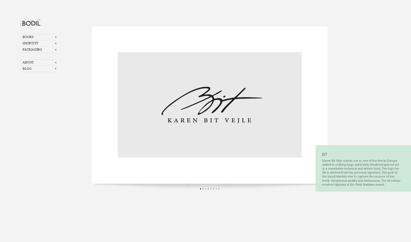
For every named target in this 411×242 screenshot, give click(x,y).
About (28, 62)
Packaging (32, 49)
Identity (30, 43)
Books (28, 37)
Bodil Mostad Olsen (35, 23)
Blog (27, 69)
